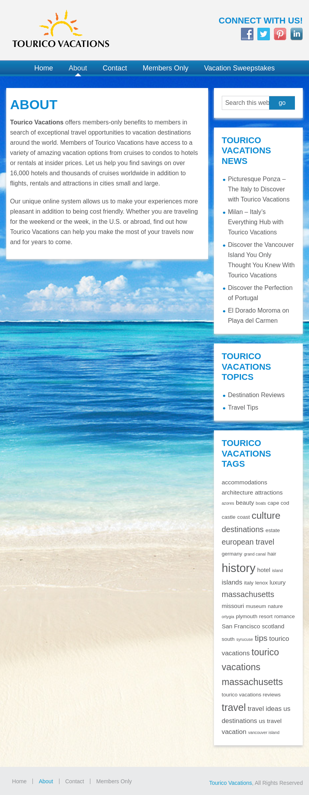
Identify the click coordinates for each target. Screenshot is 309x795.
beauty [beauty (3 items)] (245, 502)
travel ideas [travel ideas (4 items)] (265, 708)
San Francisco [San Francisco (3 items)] (241, 626)
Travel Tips (243, 407)
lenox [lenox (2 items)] (261, 583)
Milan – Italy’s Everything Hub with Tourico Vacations (256, 222)
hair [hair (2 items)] (272, 554)
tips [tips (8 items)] (261, 637)
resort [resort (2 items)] (266, 616)
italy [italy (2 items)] (248, 583)
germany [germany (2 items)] (232, 554)
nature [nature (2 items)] (275, 606)
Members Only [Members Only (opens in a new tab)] (114, 781)
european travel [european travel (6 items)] (248, 542)
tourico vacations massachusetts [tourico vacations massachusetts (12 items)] (252, 667)
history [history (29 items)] (238, 567)
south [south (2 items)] (228, 639)
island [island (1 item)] (277, 570)
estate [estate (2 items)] (273, 530)
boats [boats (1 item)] (261, 503)
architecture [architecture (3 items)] (237, 492)
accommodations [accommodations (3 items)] (244, 482)
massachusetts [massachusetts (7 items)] (248, 594)
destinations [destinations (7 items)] (243, 529)
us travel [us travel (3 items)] (270, 721)
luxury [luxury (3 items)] (277, 582)
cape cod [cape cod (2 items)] (278, 503)
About (46, 781)
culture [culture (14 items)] (266, 515)
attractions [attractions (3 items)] (269, 492)
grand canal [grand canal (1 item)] (255, 554)
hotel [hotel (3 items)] (263, 570)
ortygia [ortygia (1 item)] (228, 616)
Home (19, 781)
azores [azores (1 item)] (228, 503)
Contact (74, 781)
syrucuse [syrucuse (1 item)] (244, 639)
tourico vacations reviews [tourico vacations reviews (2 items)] (251, 695)
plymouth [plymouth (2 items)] (246, 616)
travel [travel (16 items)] (234, 707)
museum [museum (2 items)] (256, 606)
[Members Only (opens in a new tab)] (165, 68)
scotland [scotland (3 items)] (273, 626)
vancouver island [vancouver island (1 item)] (263, 732)
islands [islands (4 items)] (232, 582)
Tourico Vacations (77, 30)
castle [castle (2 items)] (228, 517)
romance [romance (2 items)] (284, 616)
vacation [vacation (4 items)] (234, 732)
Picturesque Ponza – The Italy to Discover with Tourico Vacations (259, 189)
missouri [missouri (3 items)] (233, 606)
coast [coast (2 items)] (243, 517)
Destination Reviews (256, 395)
